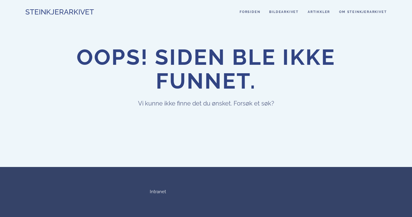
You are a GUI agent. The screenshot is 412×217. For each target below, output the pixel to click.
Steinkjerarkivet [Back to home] (59, 12)
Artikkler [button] (319, 12)
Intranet (158, 191)
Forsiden (250, 12)
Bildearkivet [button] (284, 12)
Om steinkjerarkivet (363, 12)
